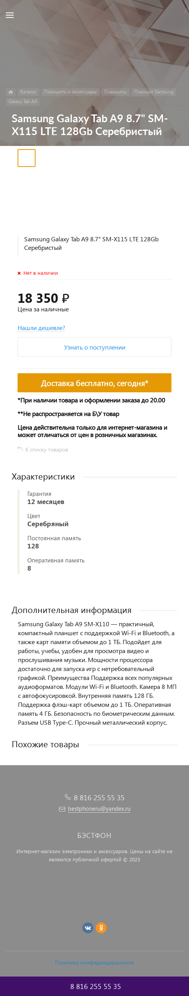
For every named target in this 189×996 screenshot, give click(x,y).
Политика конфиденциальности (94, 962)
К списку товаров (46, 449)
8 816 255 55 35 (99, 797)
